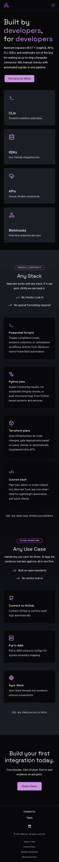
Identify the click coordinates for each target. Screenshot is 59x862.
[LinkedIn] (29, 826)
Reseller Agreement (29, 852)
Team (29, 817)
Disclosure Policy (29, 857)
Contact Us (29, 811)
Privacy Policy (29, 847)
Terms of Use (29, 842)
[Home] (6, 5)
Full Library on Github (19, 78)
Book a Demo (29, 786)
